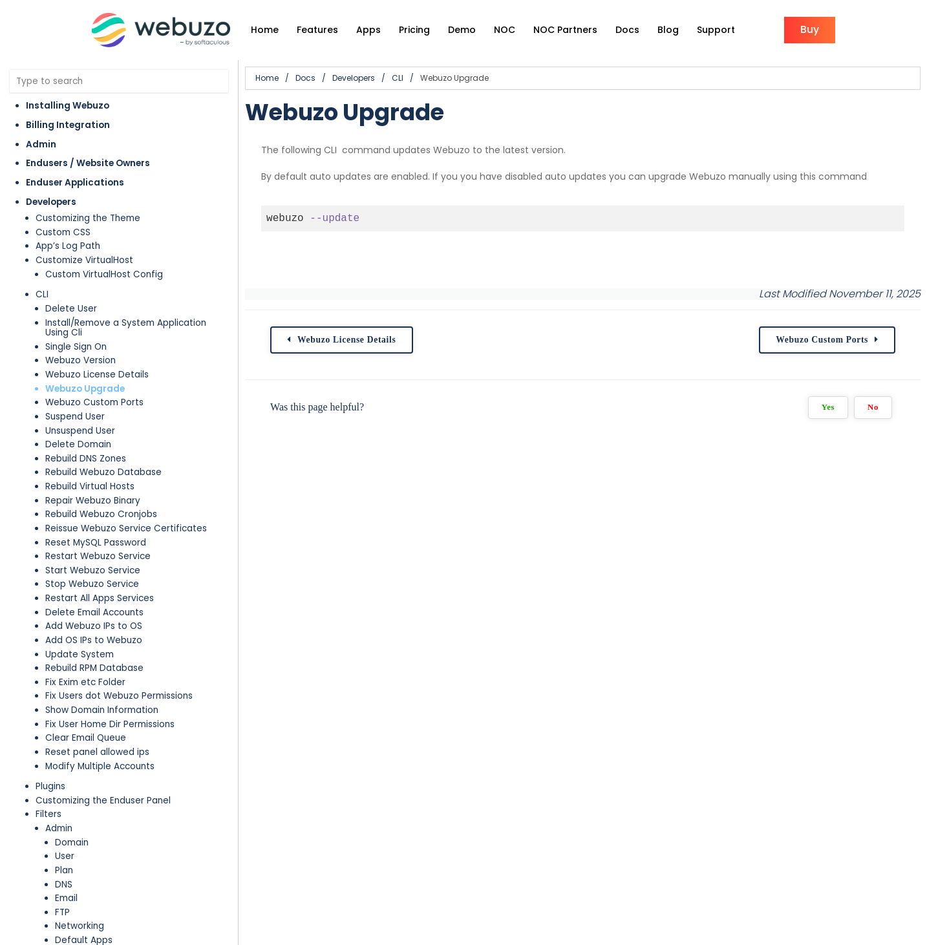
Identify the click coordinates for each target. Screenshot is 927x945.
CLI (42, 294)
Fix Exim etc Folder (85, 682)
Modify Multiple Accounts (99, 766)
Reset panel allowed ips (97, 752)
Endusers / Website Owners (88, 163)
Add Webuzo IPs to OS (93, 626)
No (873, 407)
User (64, 856)
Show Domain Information (101, 710)
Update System (79, 654)
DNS (63, 884)
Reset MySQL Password (95, 542)
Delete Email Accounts (94, 612)
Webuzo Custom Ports (94, 402)
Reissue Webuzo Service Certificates (126, 528)
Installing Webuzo (67, 106)
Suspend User (75, 416)
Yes (828, 407)
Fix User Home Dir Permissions (110, 724)
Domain (72, 842)
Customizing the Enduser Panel (103, 800)
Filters (48, 814)
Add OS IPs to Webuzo (93, 640)
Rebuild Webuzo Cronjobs (101, 514)
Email (66, 898)
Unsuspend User (80, 431)
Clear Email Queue (85, 738)
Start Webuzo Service (92, 570)
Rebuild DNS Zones (85, 458)
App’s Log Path (68, 246)
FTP (62, 912)
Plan (64, 870)
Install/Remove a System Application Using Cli (125, 328)
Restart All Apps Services (99, 598)
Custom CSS (63, 232)
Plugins (50, 786)
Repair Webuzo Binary (92, 500)
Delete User (71, 309)
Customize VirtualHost (84, 260)
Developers (51, 202)
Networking (79, 926)
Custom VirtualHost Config (104, 274)
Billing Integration (68, 125)
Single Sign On (76, 347)
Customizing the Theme (88, 218)
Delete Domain (78, 444)
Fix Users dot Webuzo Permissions (119, 696)
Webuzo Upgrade (85, 389)
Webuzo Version (80, 360)
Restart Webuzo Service (98, 556)
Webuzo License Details (97, 374)
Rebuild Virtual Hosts (89, 486)
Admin (41, 144)
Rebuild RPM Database (94, 668)
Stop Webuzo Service (92, 584)
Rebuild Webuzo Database (103, 472)
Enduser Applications (75, 182)
